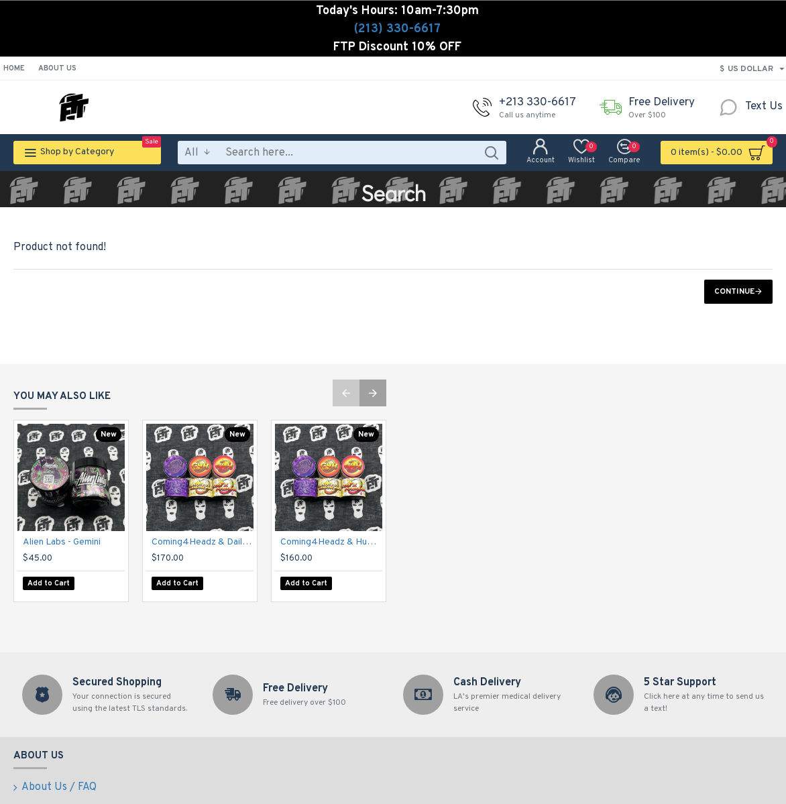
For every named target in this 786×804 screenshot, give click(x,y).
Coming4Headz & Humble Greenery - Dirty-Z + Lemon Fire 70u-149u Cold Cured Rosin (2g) (331, 552)
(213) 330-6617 (397, 29)
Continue (734, 291)
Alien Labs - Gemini (62, 552)
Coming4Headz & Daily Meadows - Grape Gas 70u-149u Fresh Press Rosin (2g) (203, 552)
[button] (346, 403)
